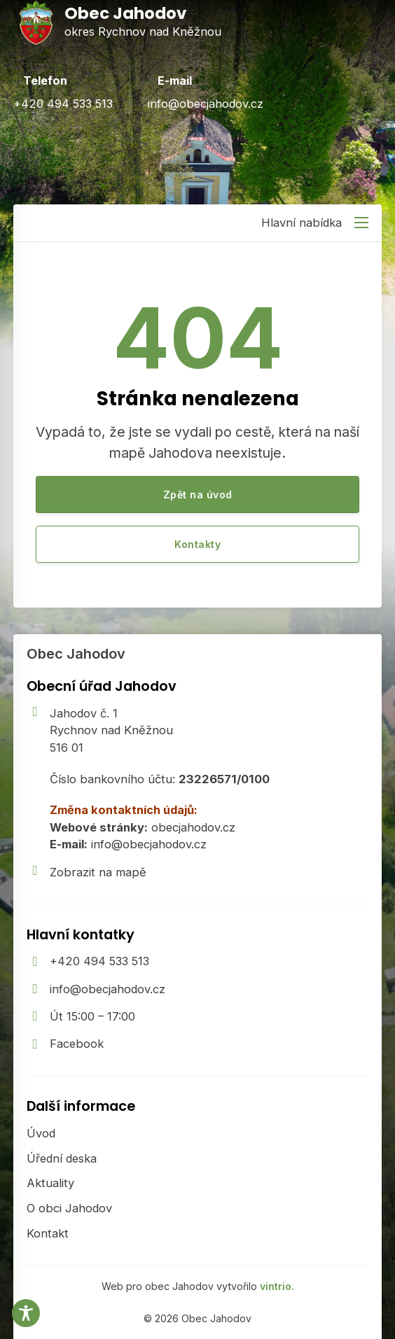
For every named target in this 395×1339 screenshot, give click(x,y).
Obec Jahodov (76, 654)
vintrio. (277, 1286)
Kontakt (48, 1233)
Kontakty (197, 544)
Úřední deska (62, 1158)
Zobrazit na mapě (98, 872)
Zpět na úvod (198, 494)
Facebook (77, 1044)
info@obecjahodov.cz (107, 989)
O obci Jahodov (69, 1208)
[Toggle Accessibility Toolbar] (26, 1313)
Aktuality (50, 1183)
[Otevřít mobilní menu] (361, 222)
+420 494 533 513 (99, 961)
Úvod (41, 1133)
